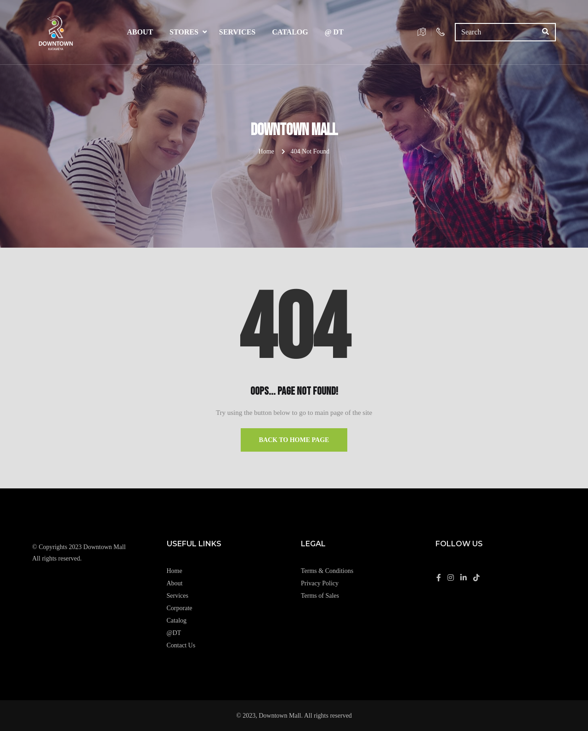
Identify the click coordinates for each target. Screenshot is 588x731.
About (140, 32)
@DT (174, 632)
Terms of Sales (320, 595)
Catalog (290, 32)
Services (237, 32)
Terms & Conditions (327, 570)
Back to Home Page (294, 439)
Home (266, 151)
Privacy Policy (320, 583)
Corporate (179, 608)
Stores (184, 32)
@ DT (334, 32)
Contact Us (181, 645)
